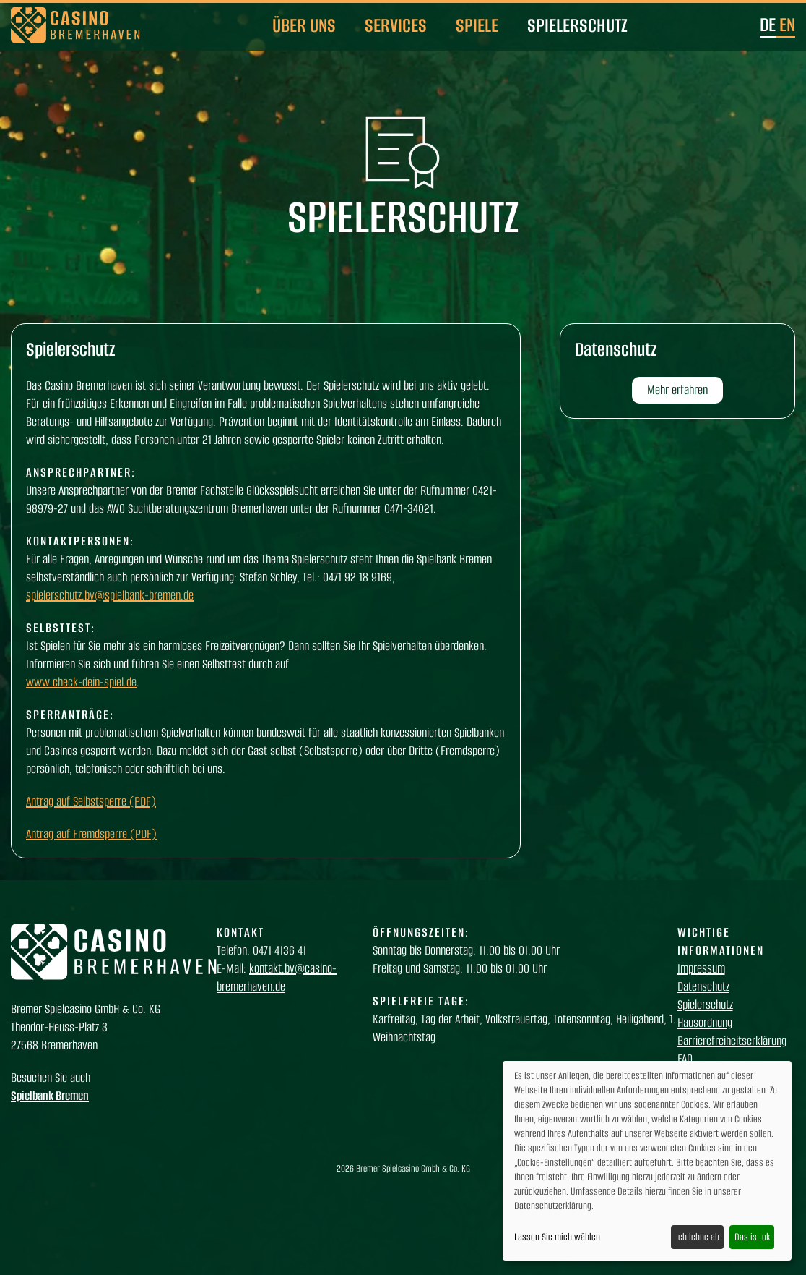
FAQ (685, 1058)
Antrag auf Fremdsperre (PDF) (91, 834)
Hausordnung (704, 1022)
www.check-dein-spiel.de (81, 682)
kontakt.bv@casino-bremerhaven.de (277, 977)
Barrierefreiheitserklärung (731, 1040)
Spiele (477, 25)
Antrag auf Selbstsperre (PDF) (91, 801)
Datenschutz (703, 986)
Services (396, 25)
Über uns (304, 25)
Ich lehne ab (697, 1237)
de (768, 25)
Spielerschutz (577, 25)
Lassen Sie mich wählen (557, 1237)
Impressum (701, 968)
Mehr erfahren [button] (677, 389)
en (787, 25)
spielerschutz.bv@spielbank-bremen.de (110, 595)
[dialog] (647, 1161)
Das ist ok (752, 1237)
